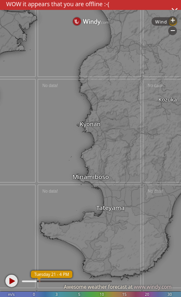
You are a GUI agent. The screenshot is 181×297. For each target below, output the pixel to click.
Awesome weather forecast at (118, 286)
